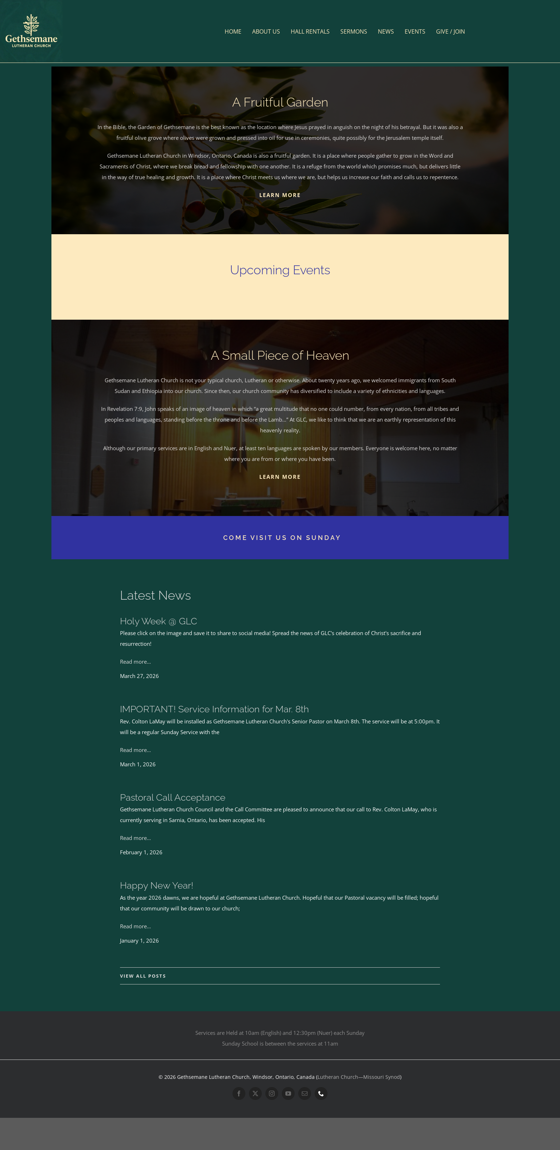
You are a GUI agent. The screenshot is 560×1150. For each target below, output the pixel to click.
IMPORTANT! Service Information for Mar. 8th (214, 709)
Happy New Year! (156, 885)
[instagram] (271, 1093)
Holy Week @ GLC (158, 621)
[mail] (304, 1093)
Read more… (135, 661)
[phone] (321, 1093)
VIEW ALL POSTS (143, 976)
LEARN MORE (280, 194)
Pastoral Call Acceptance (172, 797)
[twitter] (255, 1093)
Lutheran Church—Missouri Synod (359, 1076)
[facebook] (238, 1093)
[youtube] (288, 1093)
